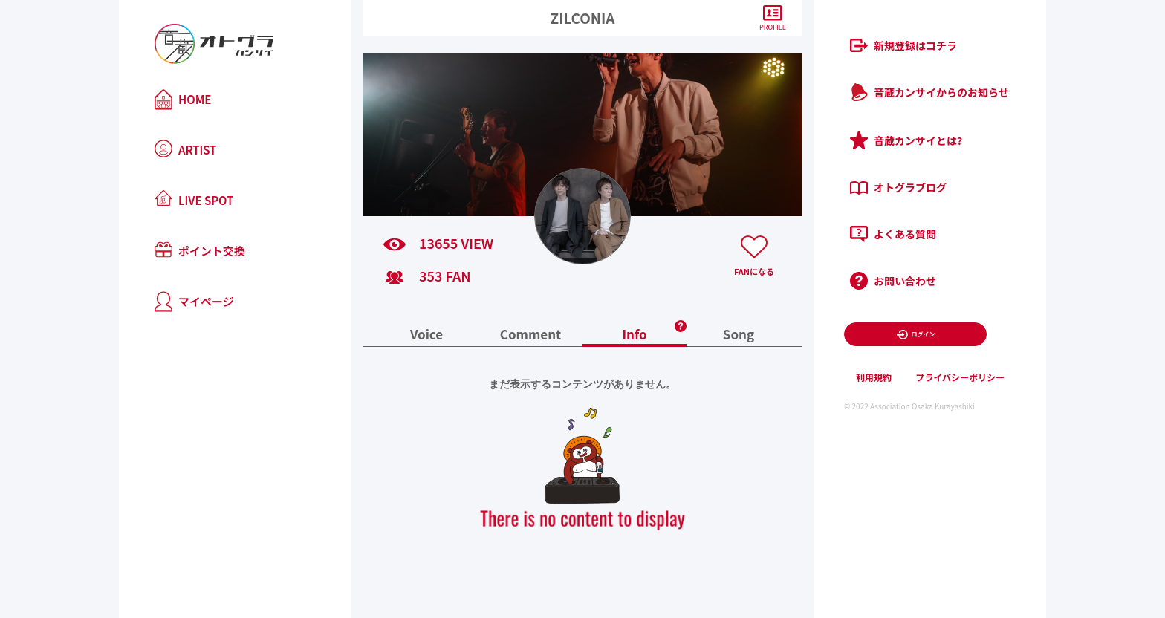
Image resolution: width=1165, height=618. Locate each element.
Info (634, 335)
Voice (426, 335)
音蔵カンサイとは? (906, 140)
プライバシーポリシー (960, 377)
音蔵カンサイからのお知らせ (929, 92)
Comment (531, 335)
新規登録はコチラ (903, 45)
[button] (681, 322)
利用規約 (874, 377)
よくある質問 (893, 234)
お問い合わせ (893, 281)
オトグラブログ (898, 187)
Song (738, 335)
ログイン (915, 334)
